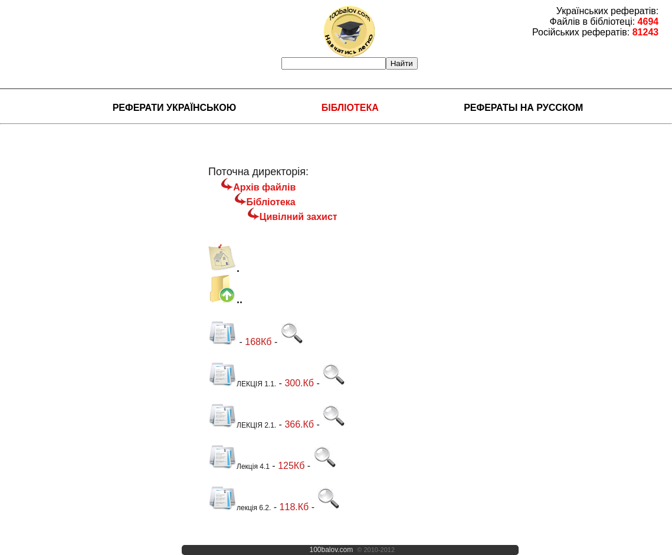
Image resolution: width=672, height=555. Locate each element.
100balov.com (331, 550)
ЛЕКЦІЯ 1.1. (242, 384)
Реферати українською (175, 108)
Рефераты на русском (523, 108)
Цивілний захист (298, 217)
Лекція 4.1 (239, 466)
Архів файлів (264, 187)
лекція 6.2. (239, 508)
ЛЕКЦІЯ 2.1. (242, 425)
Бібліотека (350, 108)
